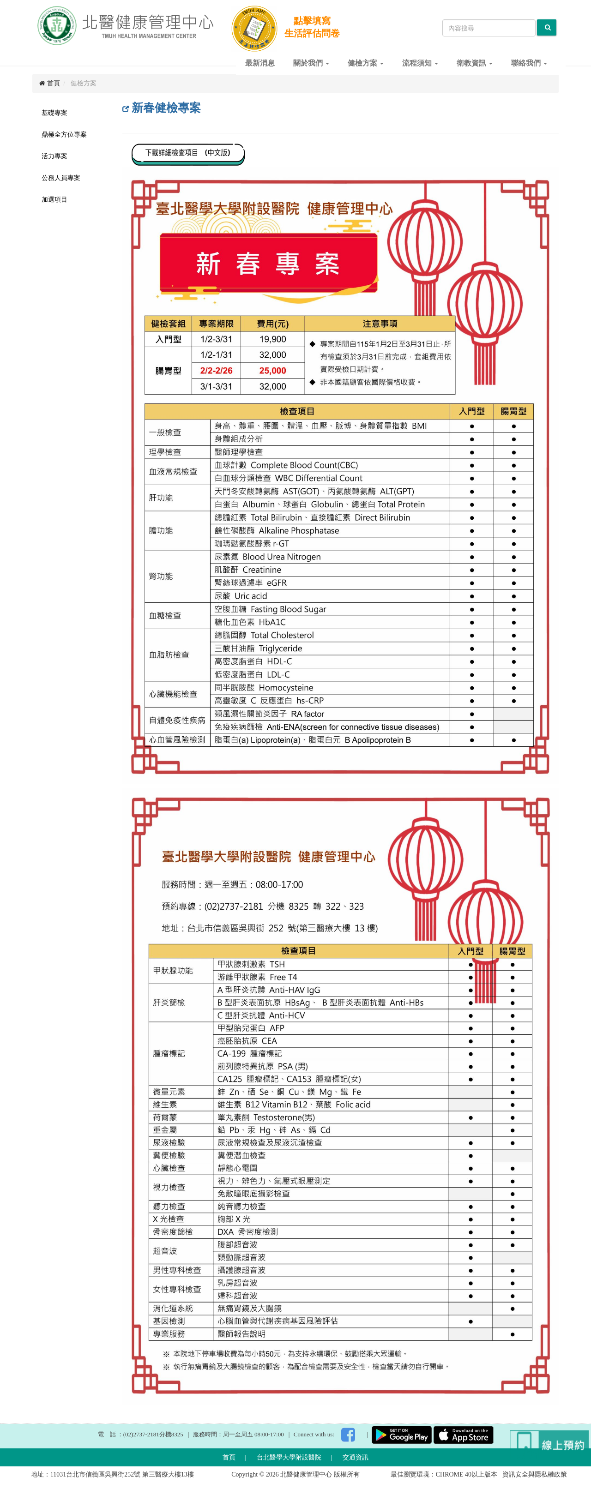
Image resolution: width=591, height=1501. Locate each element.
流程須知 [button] (420, 63)
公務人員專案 (61, 177)
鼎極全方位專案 (64, 134)
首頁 (49, 83)
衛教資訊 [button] (475, 63)
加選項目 (54, 199)
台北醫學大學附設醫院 (289, 1457)
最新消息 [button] (260, 63)
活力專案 (54, 156)
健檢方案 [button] (366, 63)
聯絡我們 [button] (529, 63)
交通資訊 (355, 1457)
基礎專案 (54, 112)
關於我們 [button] (311, 63)
